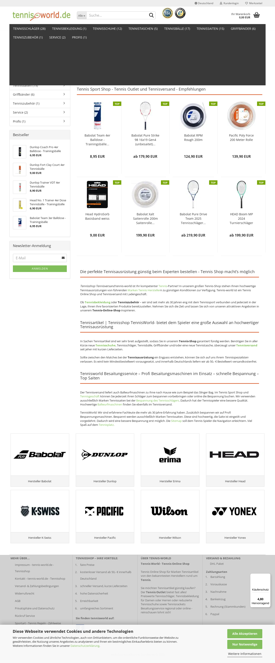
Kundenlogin (229, 3)
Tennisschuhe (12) (107, 28)
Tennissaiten (161, 73)
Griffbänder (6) (23, 94)
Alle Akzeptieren (244, 633)
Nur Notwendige (244, 644)
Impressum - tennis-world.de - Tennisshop (34, 570)
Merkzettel (253, 3)
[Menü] (268, 576)
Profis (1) (19, 121)
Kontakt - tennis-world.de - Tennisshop (40, 581)
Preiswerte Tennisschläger (158, 599)
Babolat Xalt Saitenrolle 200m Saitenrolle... (145, 218)
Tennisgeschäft (90, 396)
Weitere (237, 28)
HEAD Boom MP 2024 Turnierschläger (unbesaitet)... (241, 218)
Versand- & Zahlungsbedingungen (37, 589)
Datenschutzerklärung (85, 646)
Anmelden (40, 268)
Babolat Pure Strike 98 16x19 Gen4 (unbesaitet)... (145, 139)
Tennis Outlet (194, 77)
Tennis (163, 286)
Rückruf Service (25, 618)
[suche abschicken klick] (151, 15)
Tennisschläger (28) (29, 28)
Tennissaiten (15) (210, 28)
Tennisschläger (86, 73)
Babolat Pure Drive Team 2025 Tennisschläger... (193, 218)
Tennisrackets (176, 607)
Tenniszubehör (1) (26, 103)
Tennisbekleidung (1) (69, 28)
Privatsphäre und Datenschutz (35, 611)
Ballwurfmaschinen (109, 404)
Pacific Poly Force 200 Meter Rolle (241, 137)
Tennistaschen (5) (143, 28)
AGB (17, 604)
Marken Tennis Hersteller (144, 290)
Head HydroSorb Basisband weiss (97, 216)
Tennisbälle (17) (177, 28)
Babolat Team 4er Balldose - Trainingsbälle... (97, 139)
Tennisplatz (106, 425)
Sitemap (176, 421)
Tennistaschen (106, 73)
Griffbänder (178, 73)
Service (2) (20, 112)
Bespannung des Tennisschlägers (157, 400)
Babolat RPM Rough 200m (193, 137)
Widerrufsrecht (24, 596)
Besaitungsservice (152, 611)
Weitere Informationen (244, 654)
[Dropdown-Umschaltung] (81, 15)
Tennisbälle (144, 73)
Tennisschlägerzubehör (202, 73)
